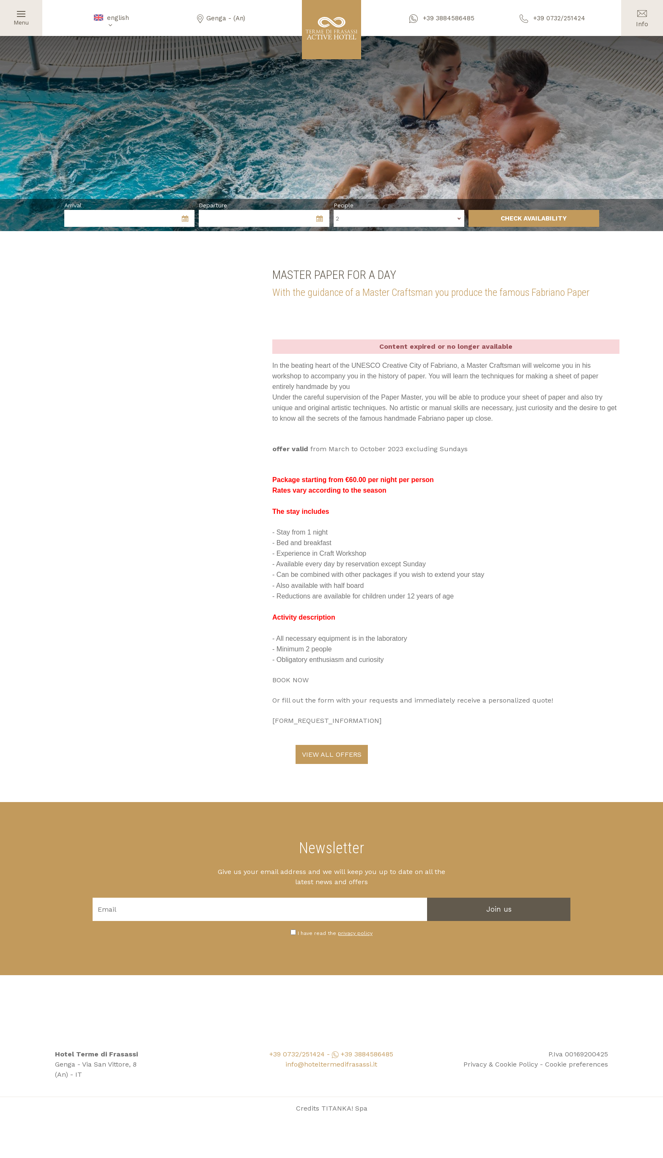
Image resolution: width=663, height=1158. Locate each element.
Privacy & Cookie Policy (500, 1054)
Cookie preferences (576, 1054)
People (343, 205)
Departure (213, 205)
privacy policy (355, 923)
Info (642, 14)
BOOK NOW (290, 669)
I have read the (335, 923)
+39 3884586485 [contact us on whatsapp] (441, 18)
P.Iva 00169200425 (578, 1043)
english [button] (110, 21)
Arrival (73, 205)
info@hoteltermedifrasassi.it (331, 1054)
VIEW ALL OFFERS (332, 744)
